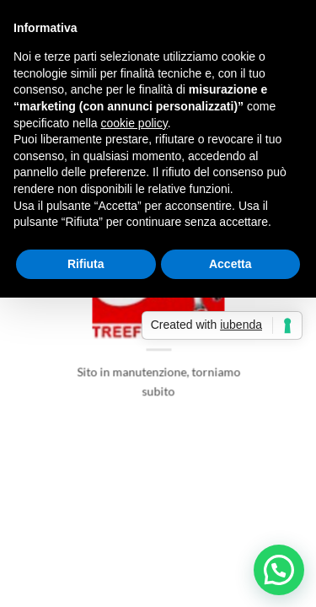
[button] (279, 570)
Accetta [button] (230, 264)
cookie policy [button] (134, 123)
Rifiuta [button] (85, 264)
